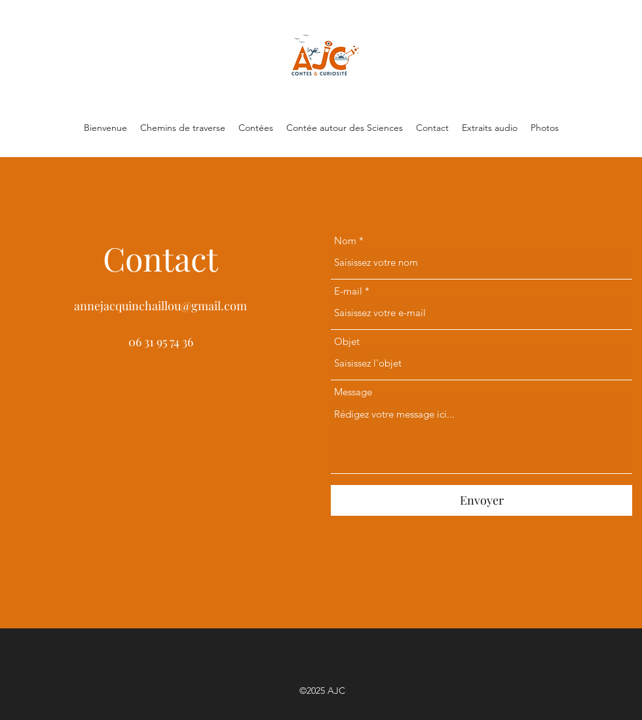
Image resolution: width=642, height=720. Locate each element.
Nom (345, 240)
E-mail (348, 291)
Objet (347, 341)
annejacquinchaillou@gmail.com (160, 306)
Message (353, 392)
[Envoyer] (481, 500)
